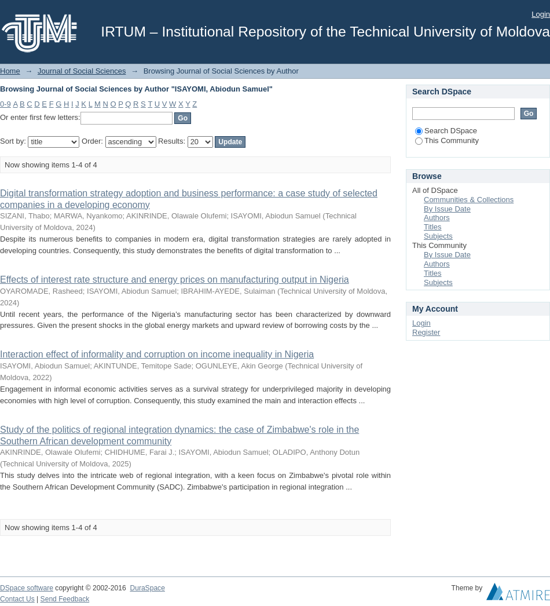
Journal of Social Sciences (82, 71)
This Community (447, 140)
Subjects (438, 236)
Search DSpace (446, 130)
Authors (437, 217)
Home (10, 71)
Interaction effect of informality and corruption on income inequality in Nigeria (157, 354)
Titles (433, 226)
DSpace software (26, 588)
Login (540, 14)
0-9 (5, 104)
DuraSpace (147, 588)
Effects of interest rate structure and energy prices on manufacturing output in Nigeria (174, 279)
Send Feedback (65, 599)
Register (426, 332)
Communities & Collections (469, 199)
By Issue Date (447, 209)
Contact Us (17, 599)
